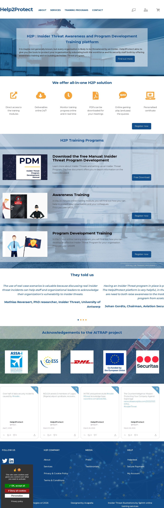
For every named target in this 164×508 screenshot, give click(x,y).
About (42, 10)
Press (88, 460)
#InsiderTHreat (50, 404)
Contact (97, 10)
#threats (24, 396)
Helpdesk (132, 460)
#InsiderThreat (9, 401)
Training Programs (76, 10)
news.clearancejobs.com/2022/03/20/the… (139, 402)
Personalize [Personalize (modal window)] (17, 496)
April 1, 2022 (7, 428)
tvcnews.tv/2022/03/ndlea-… (55, 401)
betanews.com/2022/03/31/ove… (17, 399)
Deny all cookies (17, 491)
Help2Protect (16, 9)
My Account (133, 473)
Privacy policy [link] (17, 501)
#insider (15, 396)
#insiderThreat (130, 406)
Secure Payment (135, 466)
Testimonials (92, 466)
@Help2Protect (14, 425)
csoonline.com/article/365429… (97, 399)
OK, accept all (17, 486)
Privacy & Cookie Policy (56, 473)
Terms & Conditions (54, 480)
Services (55, 10)
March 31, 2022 (48, 428)
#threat (87, 396)
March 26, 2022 (89, 428)
